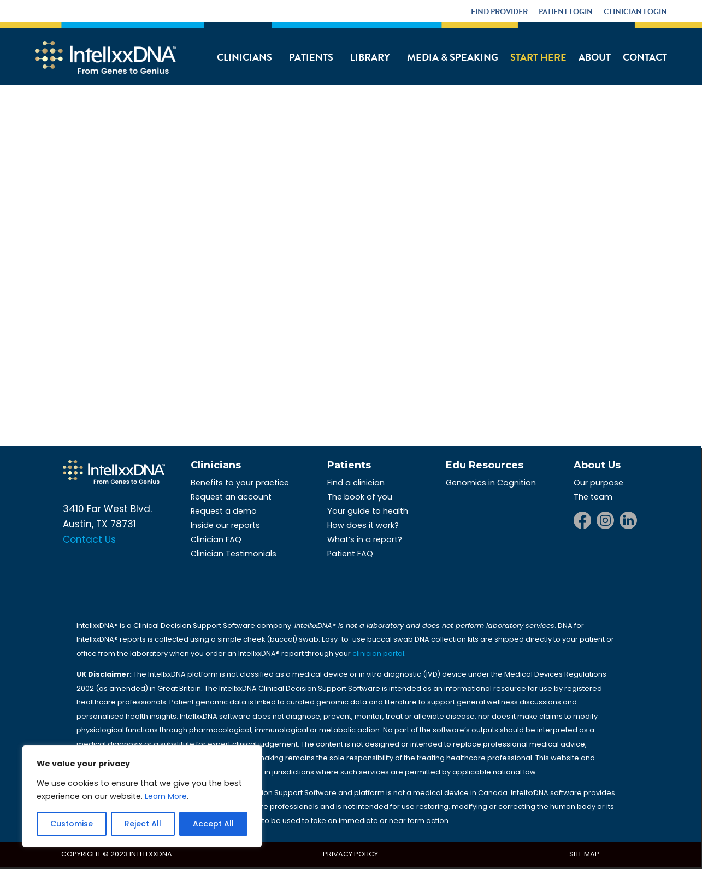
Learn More (166, 796)
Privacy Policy (350, 854)
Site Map (584, 854)
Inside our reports (225, 525)
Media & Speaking (452, 57)
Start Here (538, 57)
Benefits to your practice (240, 482)
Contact (645, 57)
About (595, 57)
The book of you (359, 496)
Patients (311, 57)
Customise (71, 823)
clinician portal (378, 653)
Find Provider (499, 11)
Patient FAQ (350, 553)
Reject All (143, 823)
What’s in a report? (364, 539)
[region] (142, 796)
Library (370, 57)
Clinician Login (635, 11)
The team (593, 496)
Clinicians (244, 57)
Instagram (605, 520)
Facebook (582, 520)
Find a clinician (356, 482)
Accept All (213, 823)
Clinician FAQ (216, 539)
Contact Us (89, 539)
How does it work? (363, 525)
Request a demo (224, 511)
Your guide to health (367, 511)
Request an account (231, 496)
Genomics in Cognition (491, 482)
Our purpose (598, 482)
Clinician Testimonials (233, 553)
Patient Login (566, 11)
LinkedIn (628, 520)
